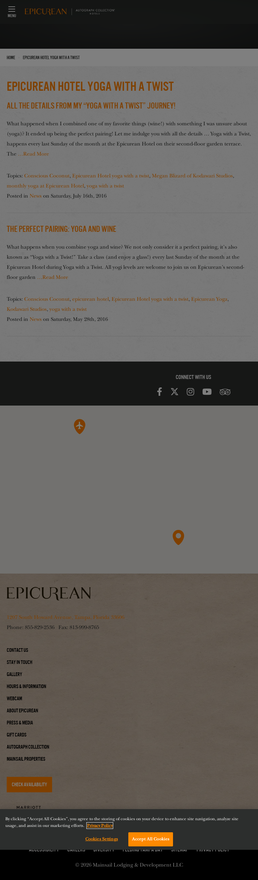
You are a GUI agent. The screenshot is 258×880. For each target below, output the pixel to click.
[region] (129, 829)
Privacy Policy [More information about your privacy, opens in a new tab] (100, 825)
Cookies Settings (101, 839)
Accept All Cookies (150, 839)
